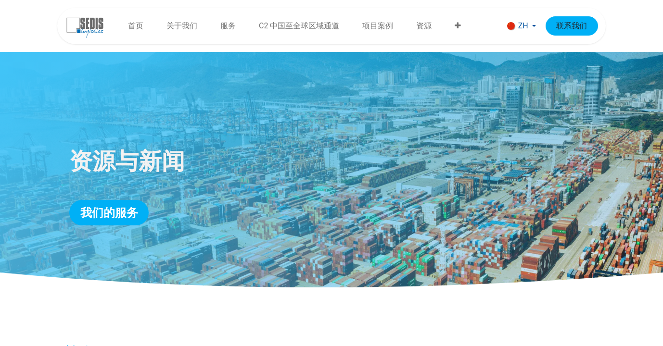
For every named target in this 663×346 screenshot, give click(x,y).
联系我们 (571, 25)
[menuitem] (135, 26)
